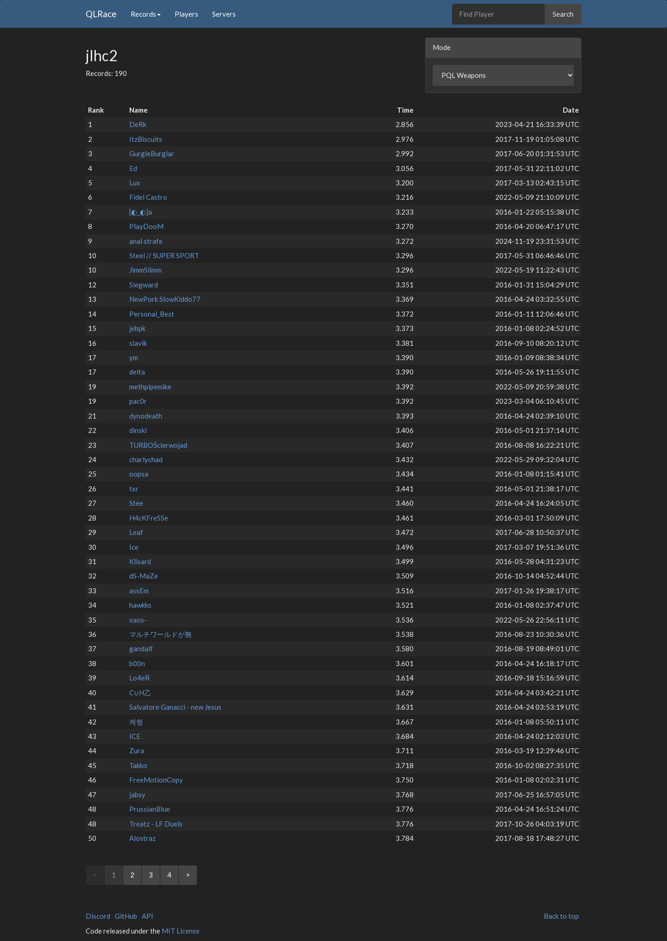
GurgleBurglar (151, 153)
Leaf (136, 532)
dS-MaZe (143, 576)
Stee (136, 503)
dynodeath (145, 416)
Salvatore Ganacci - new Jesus (175, 707)
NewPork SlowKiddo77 (165, 299)
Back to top (561, 916)
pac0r (138, 401)
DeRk (137, 124)
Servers (224, 14)
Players (186, 14)
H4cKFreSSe (148, 518)
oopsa (138, 474)
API (147, 916)
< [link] (95, 875)
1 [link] (114, 875)
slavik (138, 343)
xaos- (138, 620)
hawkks (140, 605)
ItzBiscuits (145, 139)
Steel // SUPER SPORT (164, 255)
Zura (136, 750)
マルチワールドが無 (160, 634)
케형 (136, 722)
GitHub (126, 916)
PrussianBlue (149, 809)
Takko (138, 765)
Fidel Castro (148, 197)
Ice (133, 547)
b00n (137, 663)
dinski (138, 430)
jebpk (137, 328)
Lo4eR (139, 678)
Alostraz (142, 838)
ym (133, 357)
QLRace (101, 13)
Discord (98, 916)
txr (133, 488)
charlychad (146, 459)
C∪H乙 (140, 692)
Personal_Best (151, 314)
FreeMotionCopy (156, 780)
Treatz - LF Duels (155, 824)
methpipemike (150, 386)
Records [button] (146, 14)
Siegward (143, 284)
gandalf (141, 648)
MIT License (181, 931)
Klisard (140, 561)
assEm (139, 590)
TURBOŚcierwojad (158, 445)
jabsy (137, 794)
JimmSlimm (145, 270)
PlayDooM (146, 226)
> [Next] (188, 875)
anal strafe (146, 241)
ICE (134, 736)
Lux (134, 182)
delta (137, 372)
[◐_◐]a (140, 212)
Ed (133, 168)
